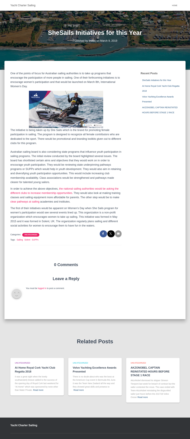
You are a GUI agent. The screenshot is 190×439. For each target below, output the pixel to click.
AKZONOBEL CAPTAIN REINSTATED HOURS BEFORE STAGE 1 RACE (150, 371)
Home (174, 5)
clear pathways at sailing (24, 201)
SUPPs (35, 240)
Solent (27, 240)
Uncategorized (30, 235)
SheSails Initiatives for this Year (156, 80)
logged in (42, 288)
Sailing (20, 240)
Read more (38, 390)
